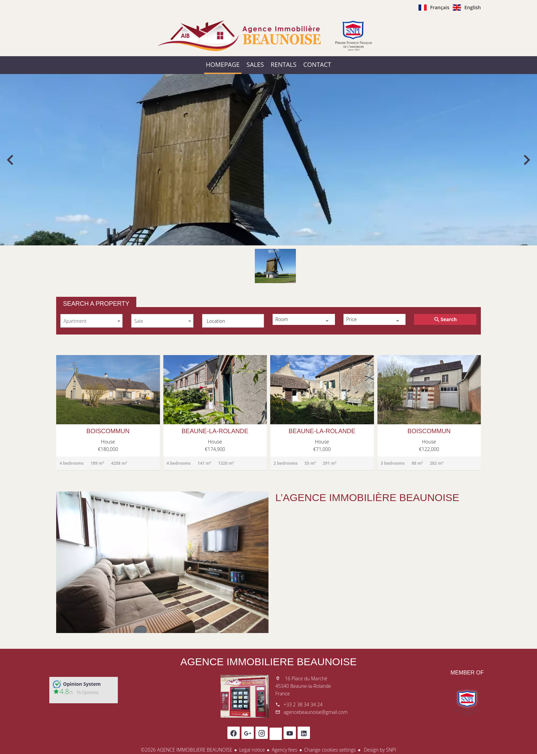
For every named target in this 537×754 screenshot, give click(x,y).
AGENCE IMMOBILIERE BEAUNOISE (268, 661)
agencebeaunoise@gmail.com (316, 712)
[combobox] (91, 321)
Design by (379, 749)
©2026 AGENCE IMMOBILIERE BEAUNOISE (186, 749)
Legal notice (252, 749)
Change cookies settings (330, 749)
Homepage (268, 35)
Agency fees (284, 749)
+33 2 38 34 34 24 (303, 704)
